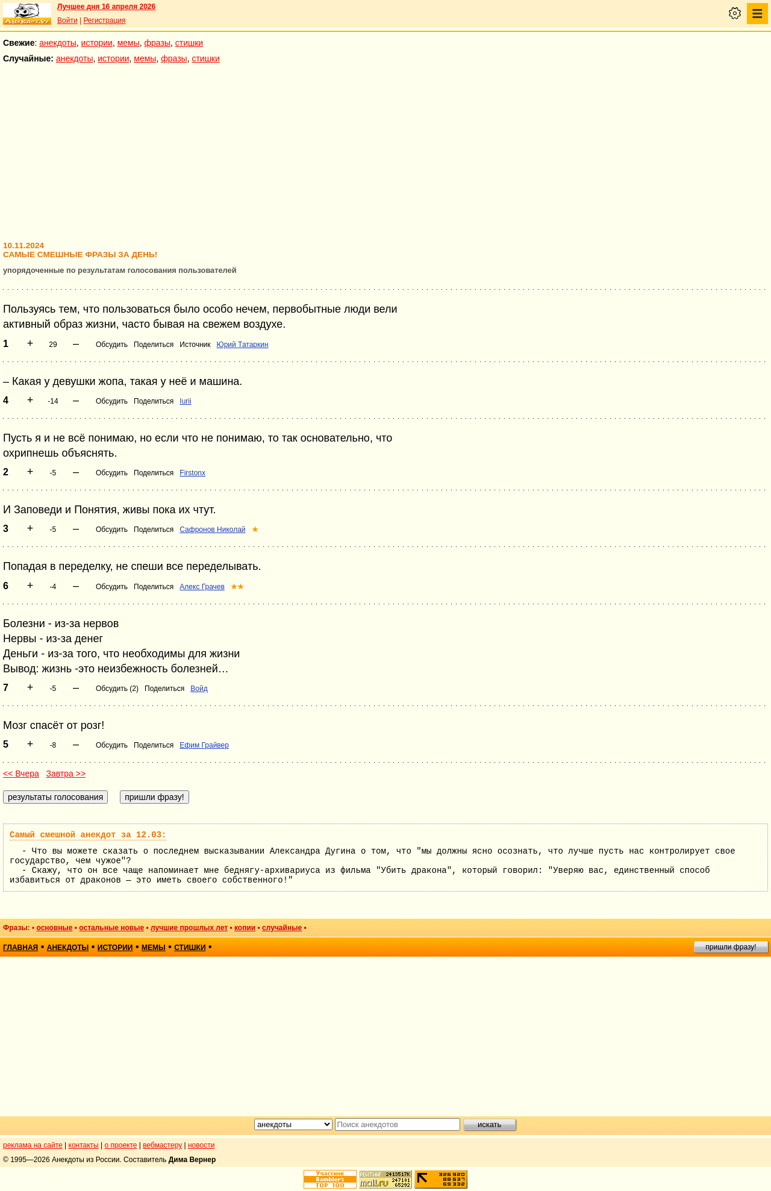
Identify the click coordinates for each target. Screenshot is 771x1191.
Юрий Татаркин (243, 344)
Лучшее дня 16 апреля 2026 (106, 6)
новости (201, 1145)
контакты (84, 1145)
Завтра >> (66, 773)
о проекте (121, 1145)
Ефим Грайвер (204, 745)
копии (244, 928)
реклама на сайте (33, 1145)
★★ (237, 587)
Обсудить (112, 344)
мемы (128, 43)
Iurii (185, 401)
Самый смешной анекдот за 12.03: (88, 835)
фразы (157, 43)
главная (20, 947)
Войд (198, 688)
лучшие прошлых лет (189, 928)
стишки (189, 43)
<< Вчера (21, 773)
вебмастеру (162, 1145)
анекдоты (57, 43)
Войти (67, 20)
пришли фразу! (730, 947)
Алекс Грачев (202, 587)
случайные (282, 928)
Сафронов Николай (212, 529)
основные (54, 928)
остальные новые (111, 928)
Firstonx (192, 473)
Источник (194, 344)
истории (97, 43)
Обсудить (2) (117, 688)
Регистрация (104, 20)
